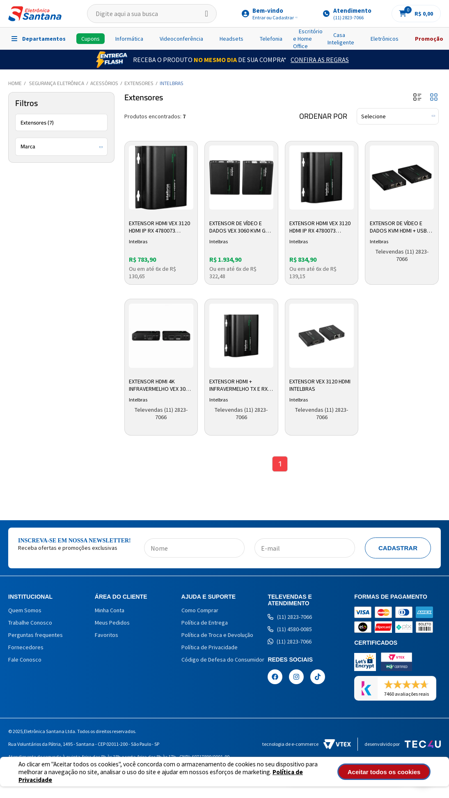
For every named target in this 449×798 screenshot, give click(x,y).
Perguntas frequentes (35, 635)
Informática (129, 38)
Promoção (429, 38)
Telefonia (271, 38)
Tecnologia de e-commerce (306, 745)
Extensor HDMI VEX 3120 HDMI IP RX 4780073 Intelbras (160, 227)
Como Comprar (199, 611)
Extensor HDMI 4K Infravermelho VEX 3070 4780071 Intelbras (161, 385)
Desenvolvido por (402, 744)
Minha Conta (109, 611)
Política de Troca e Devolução (217, 635)
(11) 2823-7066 (290, 617)
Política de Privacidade (209, 648)
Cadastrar (397, 548)
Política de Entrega (204, 623)
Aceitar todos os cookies (390, 771)
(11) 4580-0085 (290, 630)
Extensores (138, 83)
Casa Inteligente (341, 38)
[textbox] (152, 13)
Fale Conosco (24, 660)
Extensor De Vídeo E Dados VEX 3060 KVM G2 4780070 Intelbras (239, 227)
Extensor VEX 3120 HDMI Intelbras (320, 384)
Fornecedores (26, 648)
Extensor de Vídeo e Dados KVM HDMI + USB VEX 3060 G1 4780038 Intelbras (398, 227)
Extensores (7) (37, 122)
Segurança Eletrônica (56, 83)
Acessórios (104, 83)
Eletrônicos (385, 38)
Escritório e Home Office (308, 39)
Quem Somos (24, 611)
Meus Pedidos (112, 623)
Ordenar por (323, 116)
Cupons (90, 38)
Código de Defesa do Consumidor (222, 660)
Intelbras (171, 83)
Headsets (231, 38)
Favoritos (106, 635)
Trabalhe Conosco (30, 623)
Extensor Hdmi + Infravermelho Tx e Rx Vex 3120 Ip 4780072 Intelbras (239, 385)
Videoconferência (181, 38)
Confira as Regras (320, 59)
